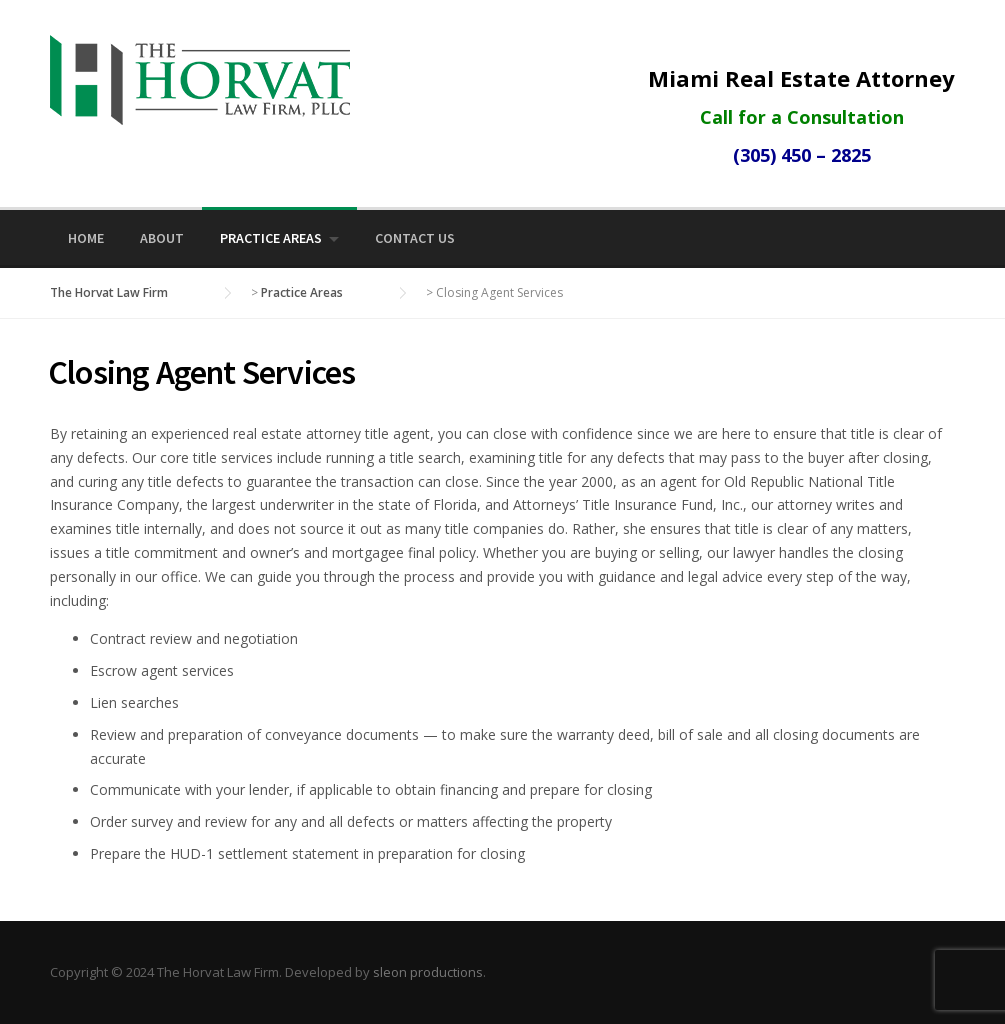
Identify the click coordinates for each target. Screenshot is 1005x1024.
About (162, 238)
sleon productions (428, 972)
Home (86, 238)
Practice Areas (271, 238)
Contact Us (415, 238)
